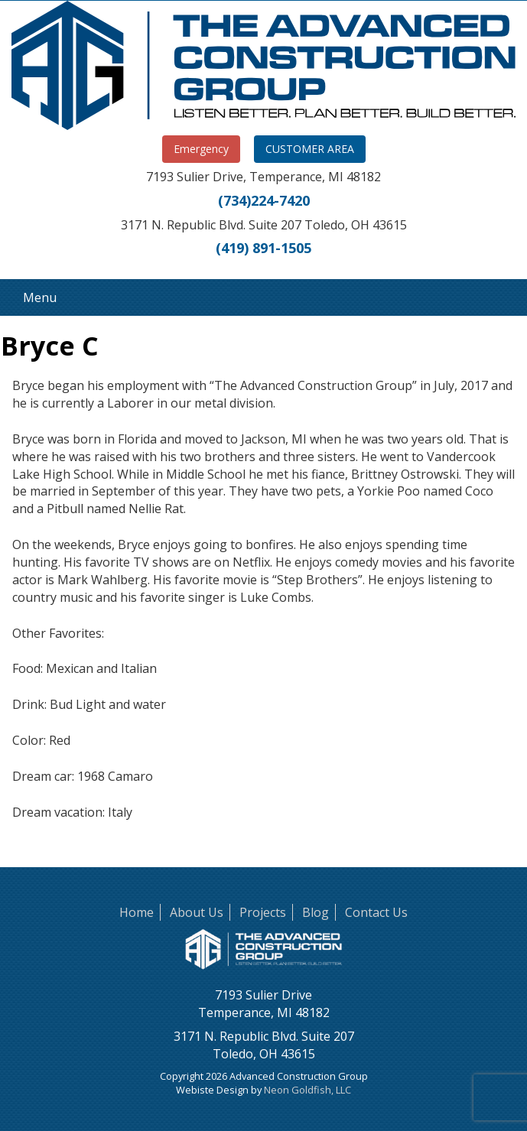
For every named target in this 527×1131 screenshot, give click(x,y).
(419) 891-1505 (263, 248)
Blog (315, 912)
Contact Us (376, 912)
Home (136, 912)
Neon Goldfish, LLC (307, 1090)
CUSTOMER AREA (309, 148)
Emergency (201, 148)
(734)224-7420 (264, 200)
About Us (196, 912)
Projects (262, 912)
